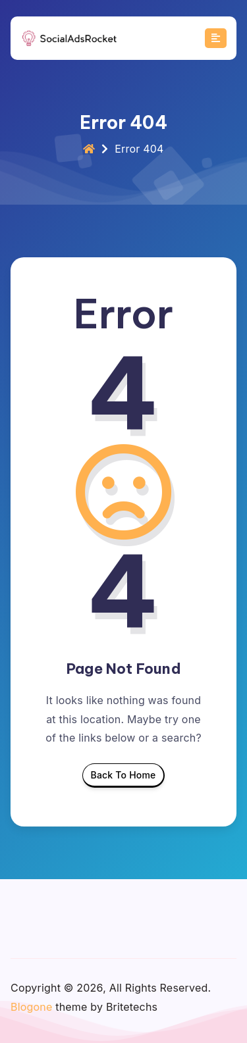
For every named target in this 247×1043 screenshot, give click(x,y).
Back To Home (123, 778)
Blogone (32, 1006)
